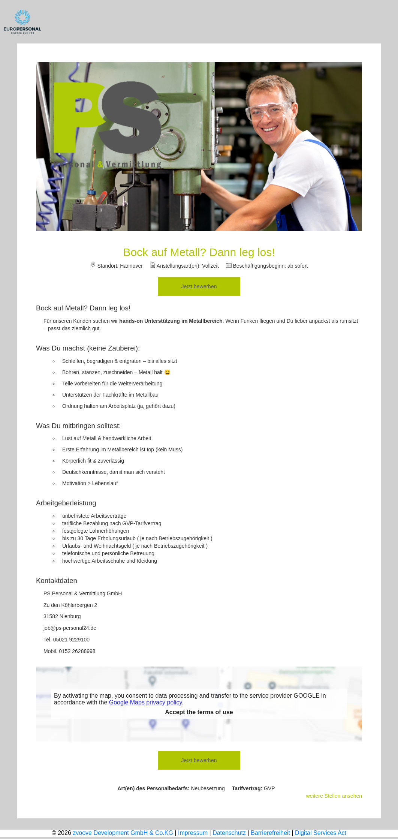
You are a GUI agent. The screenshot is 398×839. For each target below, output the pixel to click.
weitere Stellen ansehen (334, 796)
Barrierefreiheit (270, 833)
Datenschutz (229, 833)
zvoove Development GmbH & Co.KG (123, 833)
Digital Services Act (320, 833)
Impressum (193, 833)
